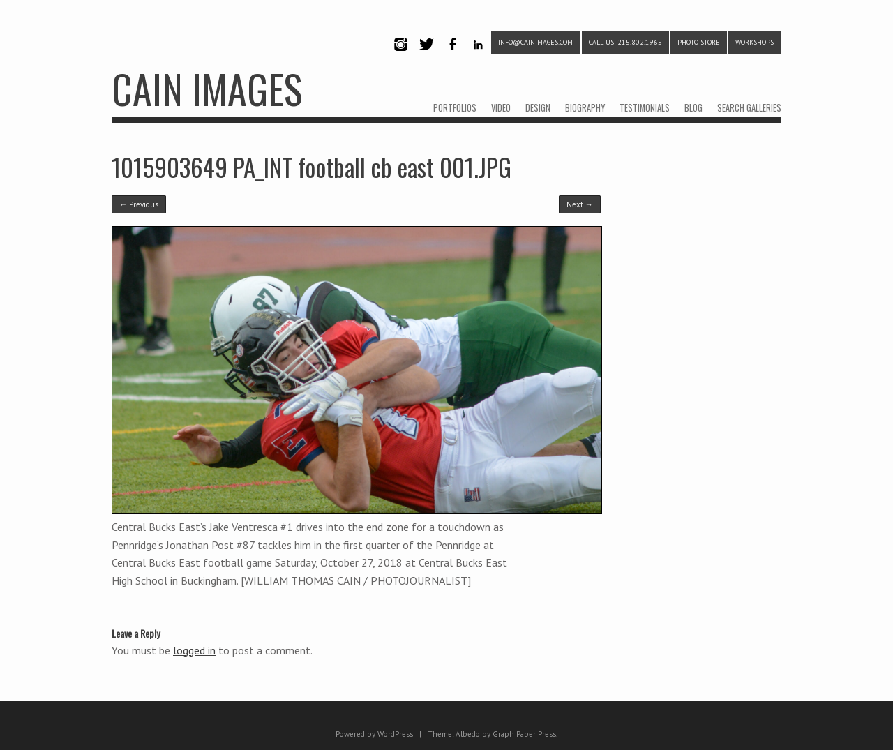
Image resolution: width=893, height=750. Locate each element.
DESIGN (537, 107)
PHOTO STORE (698, 42)
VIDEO (501, 107)
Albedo (468, 734)
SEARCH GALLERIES (749, 107)
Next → (579, 204)
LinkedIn (478, 56)
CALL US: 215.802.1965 (625, 42)
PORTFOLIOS (454, 107)
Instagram (400, 56)
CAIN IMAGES (207, 88)
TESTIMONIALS (645, 107)
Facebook (452, 56)
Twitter (426, 56)
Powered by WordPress (374, 734)
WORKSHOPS (754, 42)
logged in (194, 650)
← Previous (138, 204)
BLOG (693, 107)
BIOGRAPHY (585, 107)
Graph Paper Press (524, 734)
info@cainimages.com (535, 42)
